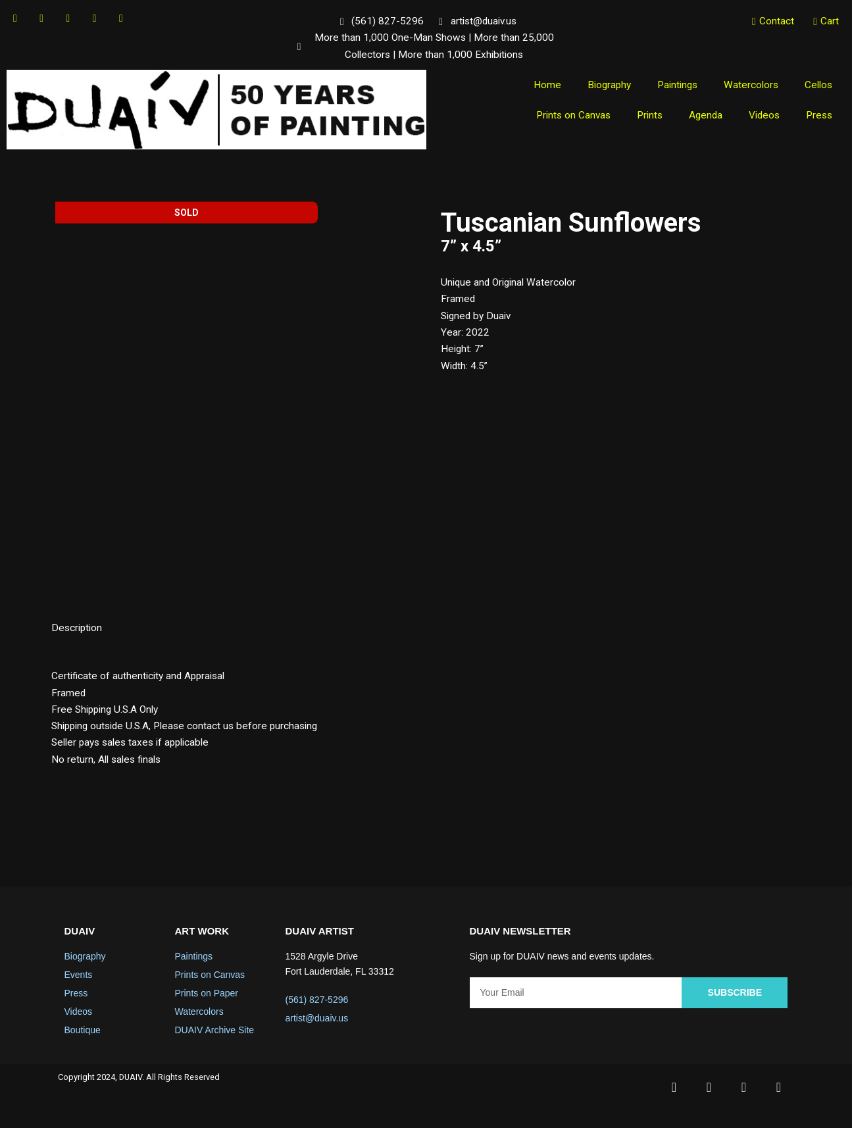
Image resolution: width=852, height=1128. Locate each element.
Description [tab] (78, 634)
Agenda (701, 119)
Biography (601, 88)
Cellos (817, 88)
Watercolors (748, 88)
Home (538, 88)
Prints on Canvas (564, 119)
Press (818, 119)
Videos (761, 119)
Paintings (672, 88)
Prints (643, 119)
